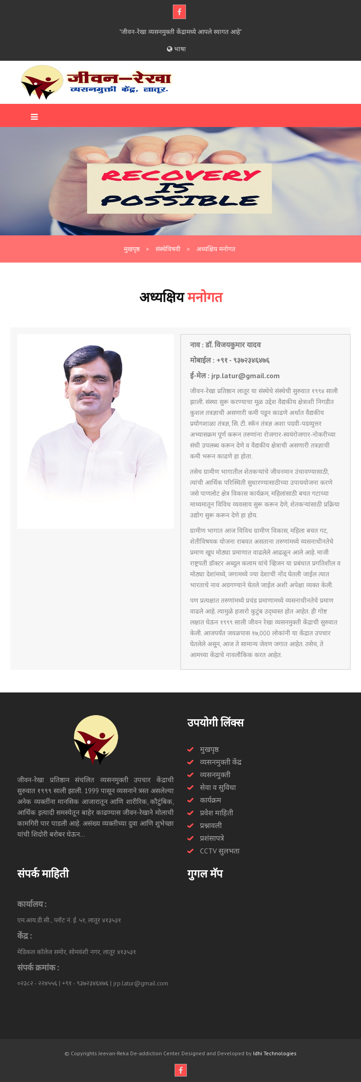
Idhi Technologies (275, 1053)
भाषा (176, 49)
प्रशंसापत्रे (212, 838)
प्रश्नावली (211, 825)
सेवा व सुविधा (218, 787)
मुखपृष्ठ (209, 749)
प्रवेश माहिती (216, 812)
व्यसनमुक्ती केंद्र (221, 761)
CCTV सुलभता (219, 850)
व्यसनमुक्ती (215, 774)
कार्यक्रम (210, 799)
